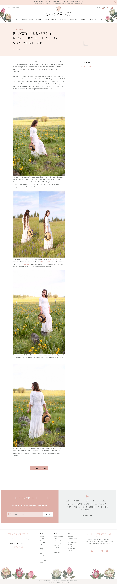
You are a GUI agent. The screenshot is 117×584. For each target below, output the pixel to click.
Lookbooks (71, 550)
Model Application (43, 549)
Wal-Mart (27, 264)
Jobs (41, 565)
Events (42, 558)
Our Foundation (44, 538)
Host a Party (43, 560)
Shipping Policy (58, 540)
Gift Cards (6, 7)
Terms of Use (60, 582)
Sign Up (48, 514)
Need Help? (16, 7)
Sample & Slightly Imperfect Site (72, 539)
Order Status (57, 545)
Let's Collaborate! (43, 545)
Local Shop (43, 555)
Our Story (42, 536)
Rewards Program (42, 541)
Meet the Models (58, 550)
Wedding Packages (70, 545)
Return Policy (57, 543)
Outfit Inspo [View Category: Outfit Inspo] (18, 29)
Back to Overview (39, 468)
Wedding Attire (71, 548)
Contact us (17, 546)
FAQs (55, 538)
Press (41, 562)
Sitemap (67, 582)
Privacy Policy (51, 582)
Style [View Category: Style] (27, 29)
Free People (53, 259)
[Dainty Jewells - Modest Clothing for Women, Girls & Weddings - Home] (58, 12)
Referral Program (72, 542)
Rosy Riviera (77, 1)
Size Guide (56, 547)
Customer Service (58, 536)
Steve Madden (46, 262)
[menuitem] (15, 20)
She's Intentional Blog (44, 552)
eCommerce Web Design (67, 580)
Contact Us (57, 552)
